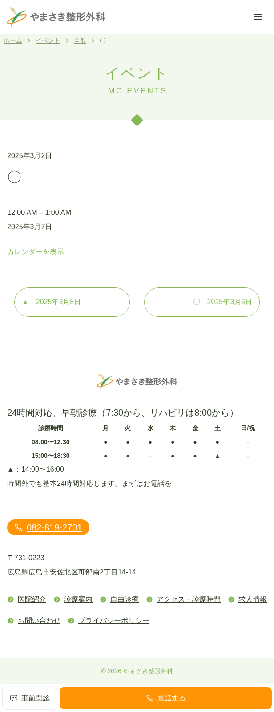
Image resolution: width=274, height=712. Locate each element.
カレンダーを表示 (35, 251)
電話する (166, 698)
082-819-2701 (48, 527)
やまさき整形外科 (148, 671)
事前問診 (30, 698)
